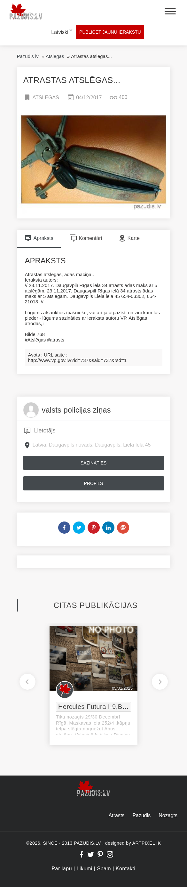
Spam (104, 868)
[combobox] (57, 32)
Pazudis (141, 815)
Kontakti (126, 868)
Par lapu (61, 868)
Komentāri (85, 238)
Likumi (84, 868)
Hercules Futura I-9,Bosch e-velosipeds (94, 706)
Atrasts (117, 815)
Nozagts (168, 815)
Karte (129, 238)
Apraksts (38, 238)
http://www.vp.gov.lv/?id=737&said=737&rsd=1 (77, 360)
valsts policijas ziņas (76, 410)
